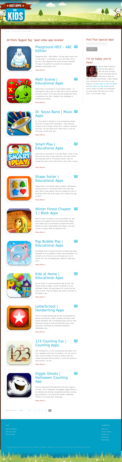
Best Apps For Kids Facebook (106, 84)
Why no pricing (11, 431)
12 (39, 410)
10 (29, 410)
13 (42, 410)
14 (46, 410)
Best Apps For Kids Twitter (99, 86)
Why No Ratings (11, 429)
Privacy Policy (106, 431)
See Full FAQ (10, 434)
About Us (105, 429)
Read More (39, 70)
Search (114, 23)
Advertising (105, 440)
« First (20, 410)
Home (8, 31)
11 (35, 410)
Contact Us (105, 434)
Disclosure (105, 437)
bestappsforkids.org (13, 447)
